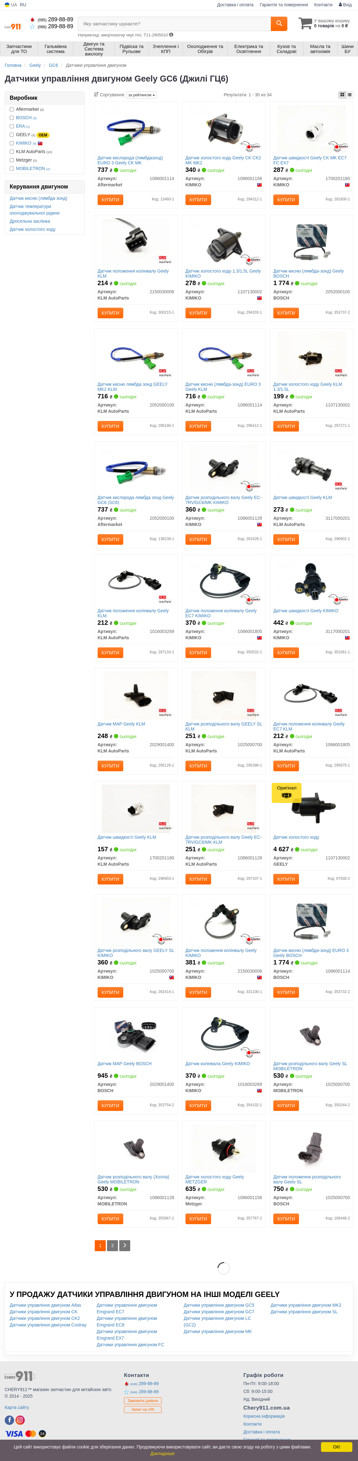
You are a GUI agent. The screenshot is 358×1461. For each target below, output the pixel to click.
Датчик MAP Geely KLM (121, 723)
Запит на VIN (142, 1409)
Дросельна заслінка (30, 221)
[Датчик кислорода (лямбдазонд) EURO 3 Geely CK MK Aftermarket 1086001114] (136, 128)
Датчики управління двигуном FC (130, 1344)
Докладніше (162, 1453)
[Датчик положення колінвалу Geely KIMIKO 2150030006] (224, 921)
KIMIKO (29, 143)
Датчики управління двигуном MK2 (306, 1305)
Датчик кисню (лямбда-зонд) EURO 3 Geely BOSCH (311, 953)
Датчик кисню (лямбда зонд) (38, 198)
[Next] (124, 1245)
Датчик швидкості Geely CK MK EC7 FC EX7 (310, 160)
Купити (110, 199)
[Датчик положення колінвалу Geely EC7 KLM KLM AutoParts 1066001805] (311, 695)
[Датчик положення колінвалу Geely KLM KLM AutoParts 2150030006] (136, 242)
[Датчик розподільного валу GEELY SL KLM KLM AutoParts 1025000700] (223, 695)
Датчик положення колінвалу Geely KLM (133, 273)
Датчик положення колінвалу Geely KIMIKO (221, 953)
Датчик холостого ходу (33, 229)
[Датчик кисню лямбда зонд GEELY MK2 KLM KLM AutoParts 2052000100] (136, 355)
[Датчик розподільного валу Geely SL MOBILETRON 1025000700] (311, 1034)
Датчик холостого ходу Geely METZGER (214, 1179)
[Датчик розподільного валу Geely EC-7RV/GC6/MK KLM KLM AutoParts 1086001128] (223, 808)
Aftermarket (27, 109)
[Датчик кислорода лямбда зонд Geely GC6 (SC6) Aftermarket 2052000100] (136, 468)
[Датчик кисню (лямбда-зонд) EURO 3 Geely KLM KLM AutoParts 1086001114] (223, 355)
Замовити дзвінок (143, 1401)
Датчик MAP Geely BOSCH (125, 1063)
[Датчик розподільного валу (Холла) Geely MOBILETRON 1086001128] (135, 1147)
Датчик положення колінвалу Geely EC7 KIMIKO (221, 613)
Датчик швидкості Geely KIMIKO (305, 610)
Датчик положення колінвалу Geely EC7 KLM (309, 726)
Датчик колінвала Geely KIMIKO (217, 1063)
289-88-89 (51, 19)
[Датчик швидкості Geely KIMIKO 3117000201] (311, 581)
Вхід (345, 4)
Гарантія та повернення (284, 4)
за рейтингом (141, 95)
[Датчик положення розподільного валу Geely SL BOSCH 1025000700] (311, 1147)
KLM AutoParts (31, 151)
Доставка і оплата (235, 4)
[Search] (279, 24)
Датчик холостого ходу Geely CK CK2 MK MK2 (223, 160)
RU (23, 4)
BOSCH (26, 117)
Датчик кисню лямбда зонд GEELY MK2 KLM (133, 386)
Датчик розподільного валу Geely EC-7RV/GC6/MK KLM (223, 839)
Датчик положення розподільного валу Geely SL (307, 1179)
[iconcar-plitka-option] (342, 95)
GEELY (30, 135)
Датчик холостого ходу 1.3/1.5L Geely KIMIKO (223, 273)
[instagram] (20, 1420)
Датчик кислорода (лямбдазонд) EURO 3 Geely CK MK (130, 160)
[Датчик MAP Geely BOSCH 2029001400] (135, 1034)
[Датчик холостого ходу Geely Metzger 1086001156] (223, 1147)
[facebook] (9, 1420)
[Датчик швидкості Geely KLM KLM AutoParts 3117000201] (311, 468)
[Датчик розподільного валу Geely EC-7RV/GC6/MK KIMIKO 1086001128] (224, 468)
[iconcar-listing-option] (349, 95)
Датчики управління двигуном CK (43, 1311)
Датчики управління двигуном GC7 (219, 1311)
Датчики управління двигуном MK (218, 1331)
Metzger (23, 159)
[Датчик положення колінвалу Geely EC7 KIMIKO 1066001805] (224, 581)
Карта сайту (17, 1407)
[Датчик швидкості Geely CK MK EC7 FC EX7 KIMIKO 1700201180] (311, 128)
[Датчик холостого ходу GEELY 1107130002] (311, 808)
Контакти (323, 4)
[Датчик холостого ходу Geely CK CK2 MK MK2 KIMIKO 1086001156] (224, 128)
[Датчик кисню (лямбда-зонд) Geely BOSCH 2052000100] (311, 242)
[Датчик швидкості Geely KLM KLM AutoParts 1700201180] (136, 808)
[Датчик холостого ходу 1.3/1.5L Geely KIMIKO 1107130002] (224, 242)
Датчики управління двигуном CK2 (45, 1318)
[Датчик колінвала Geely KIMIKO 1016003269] (223, 1034)
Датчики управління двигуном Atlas (45, 1305)
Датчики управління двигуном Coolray (48, 1324)
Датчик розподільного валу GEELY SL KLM (223, 726)
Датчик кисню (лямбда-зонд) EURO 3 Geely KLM (223, 386)
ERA (23, 126)
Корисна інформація (264, 1416)
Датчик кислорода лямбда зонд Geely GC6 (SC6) (136, 500)
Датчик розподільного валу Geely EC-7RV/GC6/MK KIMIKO (223, 500)
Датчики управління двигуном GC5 (219, 1305)
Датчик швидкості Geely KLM (302, 497)
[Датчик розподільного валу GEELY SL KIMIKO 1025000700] (136, 921)
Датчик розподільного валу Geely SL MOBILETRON (310, 1066)
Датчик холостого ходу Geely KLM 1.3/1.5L (307, 386)
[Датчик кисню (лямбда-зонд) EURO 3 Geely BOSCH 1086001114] (311, 921)
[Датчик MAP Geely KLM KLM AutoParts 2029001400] (136, 695)
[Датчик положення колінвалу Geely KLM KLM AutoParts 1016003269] (136, 581)
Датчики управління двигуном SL (304, 1311)
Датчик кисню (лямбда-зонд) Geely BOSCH (308, 273)
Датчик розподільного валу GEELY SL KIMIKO (136, 953)
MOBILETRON (33, 168)
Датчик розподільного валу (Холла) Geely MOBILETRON (133, 1179)
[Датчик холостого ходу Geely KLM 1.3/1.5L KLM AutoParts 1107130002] (311, 355)
